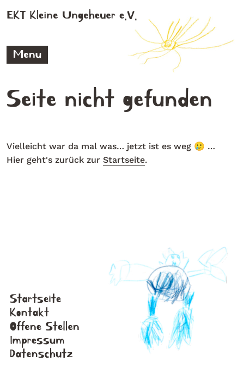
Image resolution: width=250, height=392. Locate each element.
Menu (27, 54)
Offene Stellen (45, 326)
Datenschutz (41, 353)
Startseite (124, 160)
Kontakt (29, 312)
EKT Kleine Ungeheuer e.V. (72, 15)
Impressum (37, 340)
